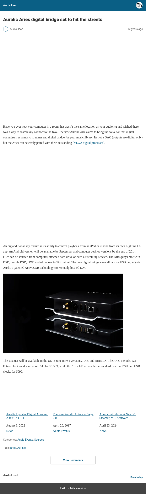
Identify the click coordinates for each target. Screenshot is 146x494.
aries (13, 447)
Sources (39, 439)
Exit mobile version (73, 488)
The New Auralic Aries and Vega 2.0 (74, 403)
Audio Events (61, 431)
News (9, 431)
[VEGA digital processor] (88, 142)
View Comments (73, 460)
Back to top (136, 477)
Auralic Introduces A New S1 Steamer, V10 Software (121, 403)
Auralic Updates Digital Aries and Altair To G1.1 (28, 403)
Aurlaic (21, 447)
